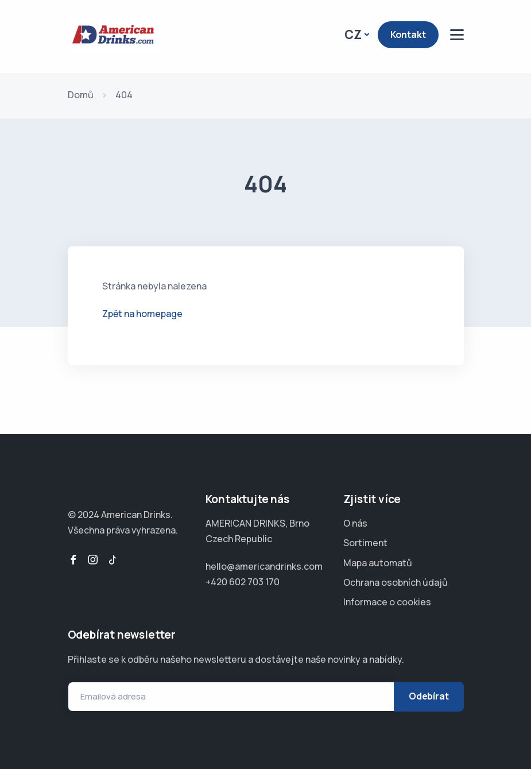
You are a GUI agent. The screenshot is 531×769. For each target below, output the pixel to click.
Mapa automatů (377, 563)
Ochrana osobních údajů (395, 582)
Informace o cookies (387, 602)
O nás (355, 523)
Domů (81, 94)
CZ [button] (353, 34)
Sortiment (365, 542)
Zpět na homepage (142, 313)
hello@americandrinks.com (264, 566)
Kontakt (408, 34)
